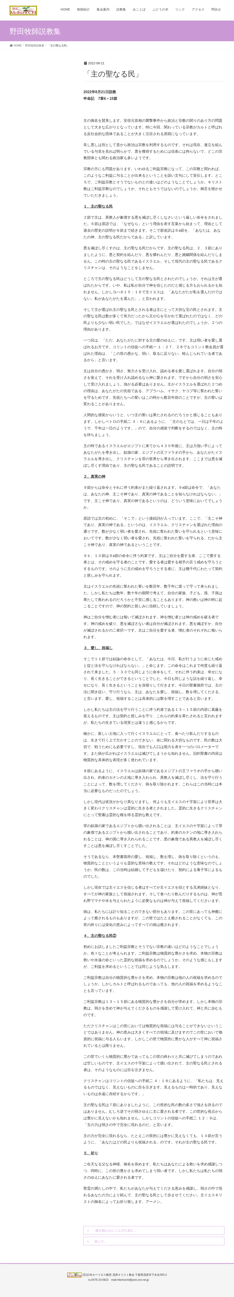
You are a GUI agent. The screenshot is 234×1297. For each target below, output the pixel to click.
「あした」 (99, 1241)
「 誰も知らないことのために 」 (114, 1230)
